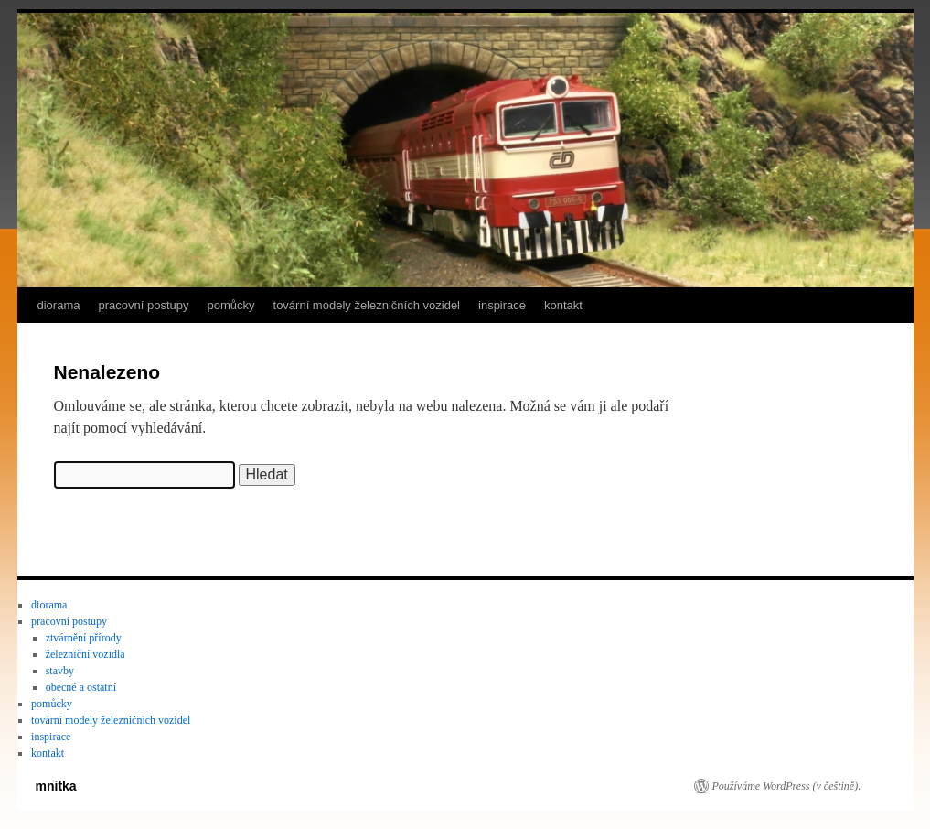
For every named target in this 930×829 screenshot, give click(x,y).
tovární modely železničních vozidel (367, 305)
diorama (58, 305)
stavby (60, 670)
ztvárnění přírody (84, 637)
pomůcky (230, 305)
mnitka (56, 786)
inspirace (502, 305)
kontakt (563, 305)
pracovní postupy (143, 305)
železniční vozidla (85, 654)
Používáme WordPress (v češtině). (786, 786)
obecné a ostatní (81, 687)
